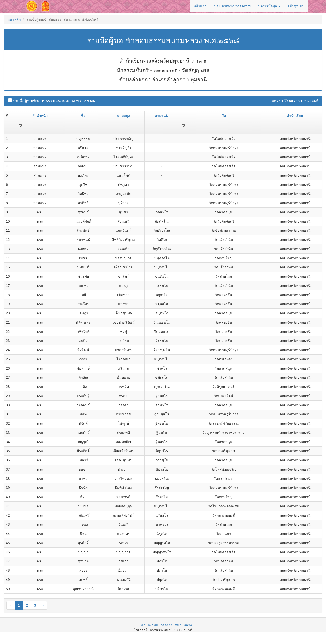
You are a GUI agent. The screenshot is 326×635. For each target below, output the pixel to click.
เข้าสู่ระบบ (296, 6)
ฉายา (161, 116)
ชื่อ (83, 116)
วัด (224, 116)
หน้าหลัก (14, 19)
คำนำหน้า (40, 116)
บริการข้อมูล (269, 6)
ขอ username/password (232, 6)
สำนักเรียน (295, 116)
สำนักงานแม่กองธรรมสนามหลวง (166, 625)
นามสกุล (123, 116)
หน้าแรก (200, 6)
